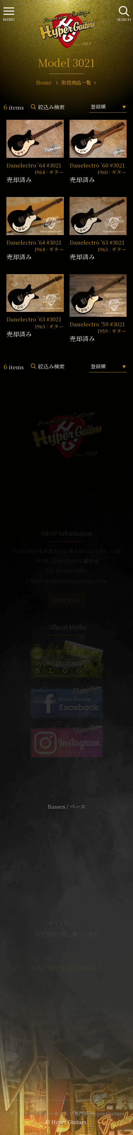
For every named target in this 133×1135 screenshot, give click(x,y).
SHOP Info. (66, 600)
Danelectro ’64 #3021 (33, 165)
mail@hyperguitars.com (76, 580)
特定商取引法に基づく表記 (67, 934)
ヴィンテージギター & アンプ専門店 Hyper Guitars (66, 1113)
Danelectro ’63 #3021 (97, 242)
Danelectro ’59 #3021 (97, 324)
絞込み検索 (51, 107)
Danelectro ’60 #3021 (97, 165)
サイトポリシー (66, 923)
